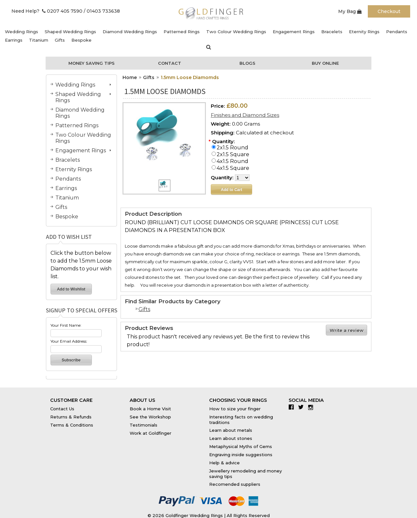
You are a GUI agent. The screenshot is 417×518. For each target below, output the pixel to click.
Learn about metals (230, 430)
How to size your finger (235, 408)
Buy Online (325, 63)
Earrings (13, 40)
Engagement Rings (294, 31)
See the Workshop (150, 416)
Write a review (347, 330)
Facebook (293, 407)
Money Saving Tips (91, 63)
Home (129, 77)
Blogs (247, 63)
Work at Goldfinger (150, 433)
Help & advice (224, 462)
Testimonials (143, 425)
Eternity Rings (364, 31)
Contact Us (62, 408)
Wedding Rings (21, 31)
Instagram (312, 407)
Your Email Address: (68, 341)
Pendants (396, 31)
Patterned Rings (182, 31)
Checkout (389, 11)
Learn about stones (230, 438)
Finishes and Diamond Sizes (245, 115)
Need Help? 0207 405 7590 (46, 11)
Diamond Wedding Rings (130, 31)
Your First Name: (65, 325)
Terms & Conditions (71, 425)
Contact (169, 63)
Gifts (60, 40)
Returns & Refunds (71, 416)
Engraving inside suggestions (240, 454)
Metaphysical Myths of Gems (240, 446)
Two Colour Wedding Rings (236, 31)
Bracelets (331, 31)
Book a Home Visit (150, 408)
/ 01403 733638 (102, 11)
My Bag (350, 11)
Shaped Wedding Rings (70, 31)
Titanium (38, 40)
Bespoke (81, 40)
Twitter (302, 407)
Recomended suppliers (234, 484)
